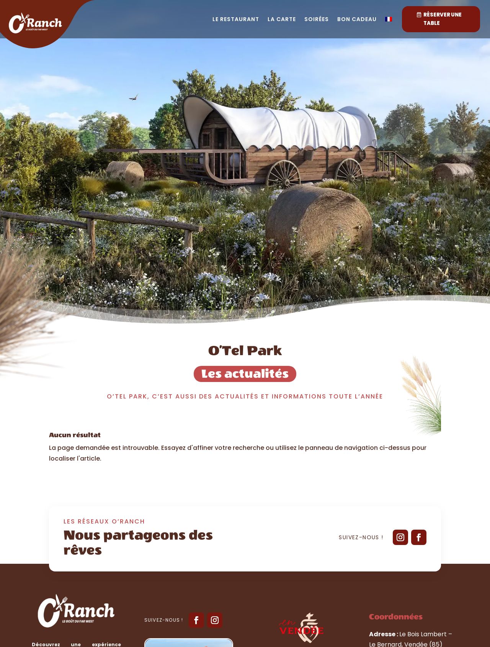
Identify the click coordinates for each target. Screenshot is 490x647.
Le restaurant (235, 19)
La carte (282, 19)
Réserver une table (442, 19)
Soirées (316, 19)
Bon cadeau (357, 19)
